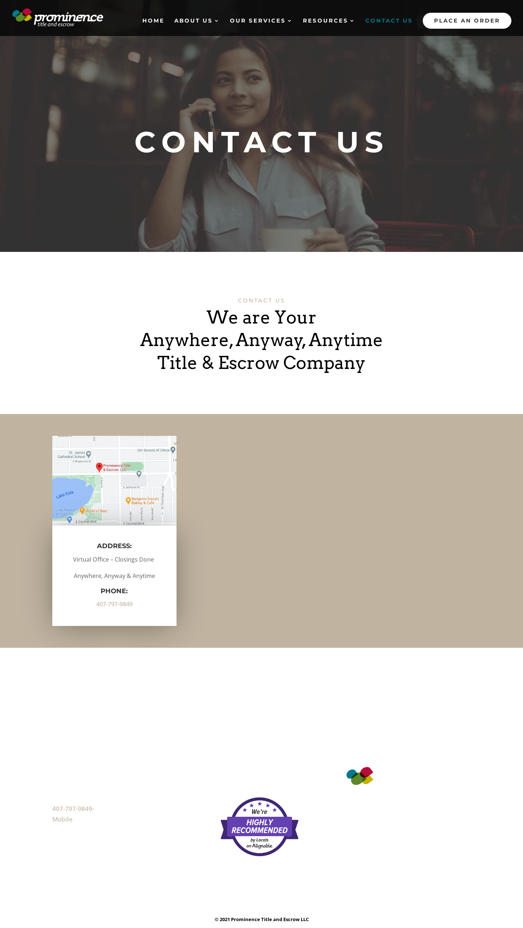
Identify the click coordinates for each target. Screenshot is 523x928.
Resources (325, 21)
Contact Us (389, 21)
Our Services (258, 21)
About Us (193, 21)
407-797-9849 (114, 604)
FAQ (226, 753)
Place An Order (467, 20)
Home (153, 21)
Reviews (232, 765)
